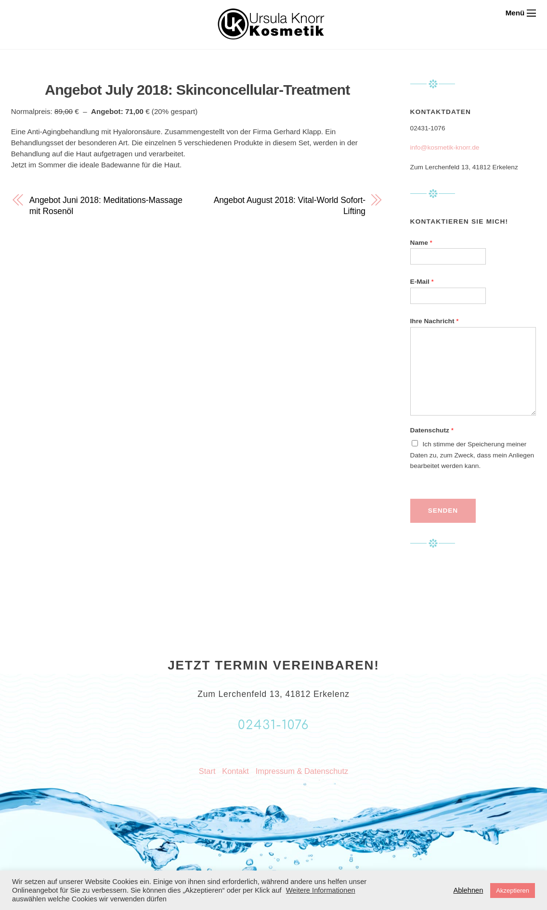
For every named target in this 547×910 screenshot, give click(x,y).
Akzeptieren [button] (512, 890)
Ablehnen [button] (468, 890)
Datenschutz (432, 430)
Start (207, 771)
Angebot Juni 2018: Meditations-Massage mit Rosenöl (105, 205)
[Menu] (521, 13)
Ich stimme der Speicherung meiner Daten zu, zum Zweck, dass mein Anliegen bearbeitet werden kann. (472, 455)
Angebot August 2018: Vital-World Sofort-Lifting (289, 205)
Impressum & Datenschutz (302, 771)
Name (421, 242)
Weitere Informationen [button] (320, 890)
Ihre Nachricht (434, 321)
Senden (443, 510)
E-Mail (422, 281)
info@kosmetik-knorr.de (445, 147)
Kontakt (235, 771)
